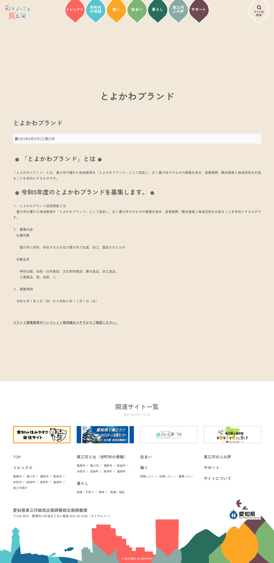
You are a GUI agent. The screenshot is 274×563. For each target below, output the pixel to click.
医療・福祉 (117, 492)
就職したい (147, 476)
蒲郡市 (44, 476)
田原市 (17, 482)
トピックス (23, 467)
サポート (211, 467)
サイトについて (217, 478)
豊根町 (57, 482)
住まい (146, 456)
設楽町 (30, 482)
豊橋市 (17, 476)
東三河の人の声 (217, 456)
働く (144, 467)
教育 (102, 492)
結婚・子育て (85, 492)
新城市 (57, 476)
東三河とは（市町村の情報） (102, 456)
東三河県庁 (20, 488)
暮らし (82, 483)
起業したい (166, 476)
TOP (17, 456)
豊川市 (30, 476)
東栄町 (44, 482)
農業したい (186, 476)
